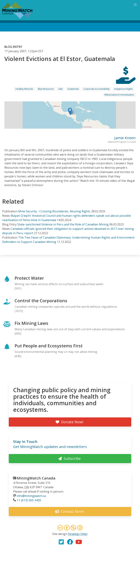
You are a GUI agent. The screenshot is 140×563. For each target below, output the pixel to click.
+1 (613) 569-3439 (29, 500)
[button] (70, 111)
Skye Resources (46, 88)
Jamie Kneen (125, 137)
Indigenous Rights (123, 88)
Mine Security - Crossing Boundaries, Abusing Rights (54, 211)
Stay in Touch (25, 441)
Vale (60, 88)
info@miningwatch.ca (31, 496)
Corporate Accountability (96, 88)
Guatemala (73, 88)
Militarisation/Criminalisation (119, 94)
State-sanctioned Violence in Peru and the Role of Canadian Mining (63, 224)
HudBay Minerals (24, 88)
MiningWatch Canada (36, 478)
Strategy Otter (78, 534)
